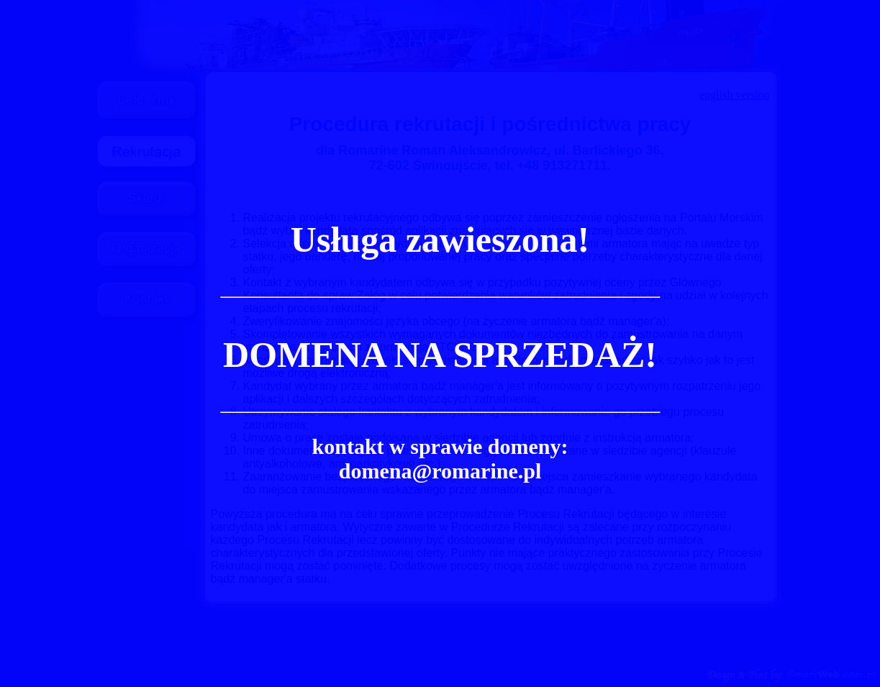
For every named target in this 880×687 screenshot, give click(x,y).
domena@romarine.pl (440, 471)
